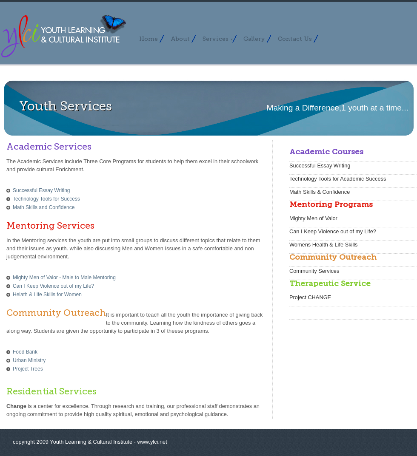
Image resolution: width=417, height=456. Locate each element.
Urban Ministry (29, 360)
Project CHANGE (310, 297)
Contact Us (295, 38)
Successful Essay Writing (41, 190)
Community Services (314, 271)
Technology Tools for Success (46, 199)
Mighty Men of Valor (313, 218)
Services (218, 38)
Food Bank (25, 352)
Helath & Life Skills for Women (47, 294)
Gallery (254, 38)
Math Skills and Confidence (43, 207)
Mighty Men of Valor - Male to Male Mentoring (64, 277)
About (180, 38)
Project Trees (28, 369)
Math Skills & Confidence (319, 192)
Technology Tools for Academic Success (337, 179)
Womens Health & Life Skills (323, 244)
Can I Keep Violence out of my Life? (53, 286)
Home (148, 38)
